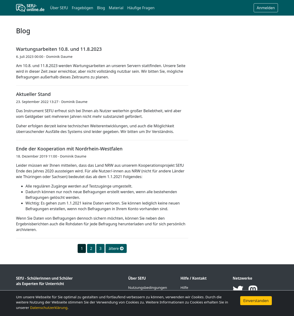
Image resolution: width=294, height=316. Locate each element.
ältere (116, 248)
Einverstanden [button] (256, 300)
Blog (101, 7)
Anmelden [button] (266, 7)
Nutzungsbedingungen (147, 287)
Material (116, 7)
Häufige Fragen (141, 7)
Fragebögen (82, 7)
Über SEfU (59, 7)
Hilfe (184, 287)
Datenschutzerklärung (48, 307)
